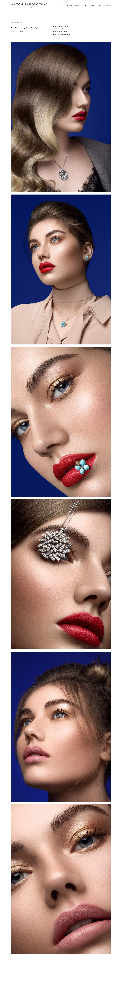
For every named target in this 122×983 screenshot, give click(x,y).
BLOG (99, 5)
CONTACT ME (107, 5)
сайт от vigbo (61, 979)
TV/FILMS (84, 5)
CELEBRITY (92, 5)
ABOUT (62, 5)
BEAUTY (77, 5)
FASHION (69, 5)
